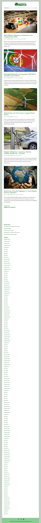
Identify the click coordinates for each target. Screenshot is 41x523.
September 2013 (7, 484)
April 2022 (6, 279)
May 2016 (6, 420)
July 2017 (6, 392)
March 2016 (6, 424)
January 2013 (6, 499)
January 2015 (6, 452)
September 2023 (7, 245)
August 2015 (6, 438)
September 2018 (7, 364)
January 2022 (6, 285)
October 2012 (6, 505)
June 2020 (6, 322)
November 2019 (7, 336)
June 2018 (6, 370)
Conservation (15, 155)
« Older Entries (7, 205)
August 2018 (6, 366)
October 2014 (6, 458)
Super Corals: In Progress (9, 230)
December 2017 (7, 382)
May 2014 (6, 468)
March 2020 (6, 328)
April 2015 (6, 446)
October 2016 (6, 410)
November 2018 (7, 360)
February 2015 (6, 450)
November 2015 (7, 432)
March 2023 (6, 257)
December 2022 (7, 263)
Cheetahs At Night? (7, 228)
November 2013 (7, 480)
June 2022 (6, 275)
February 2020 (6, 330)
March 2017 (6, 400)
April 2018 (6, 374)
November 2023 (7, 241)
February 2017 (6, 402)
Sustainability (23, 38)
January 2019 (6, 356)
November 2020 (7, 312)
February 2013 (6, 497)
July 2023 (6, 249)
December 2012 (7, 501)
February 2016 (6, 426)
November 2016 (7, 408)
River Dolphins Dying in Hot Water (10, 234)
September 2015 (7, 436)
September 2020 (7, 316)
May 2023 (6, 253)
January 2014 (6, 476)
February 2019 (6, 354)
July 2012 (6, 511)
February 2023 (6, 259)
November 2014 (7, 456)
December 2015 (7, 430)
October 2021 (6, 291)
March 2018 (6, 376)
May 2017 (6, 396)
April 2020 (6, 326)
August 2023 (6, 247)
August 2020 (6, 318)
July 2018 (6, 368)
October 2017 (6, 386)
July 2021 (6, 297)
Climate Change (15, 194)
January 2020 (6, 332)
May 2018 (6, 372)
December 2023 (7, 239)
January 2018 (6, 380)
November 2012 (7, 503)
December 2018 (7, 358)
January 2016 (6, 428)
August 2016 (6, 414)
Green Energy (15, 77)
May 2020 (6, 324)
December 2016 (7, 406)
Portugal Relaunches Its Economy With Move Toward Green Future (20, 75)
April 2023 (6, 255)
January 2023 (6, 261)
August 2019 (6, 342)
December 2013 (7, 478)
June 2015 (6, 442)
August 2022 (6, 271)
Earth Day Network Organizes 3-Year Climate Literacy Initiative (20, 191)
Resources (19, 38)
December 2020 (7, 310)
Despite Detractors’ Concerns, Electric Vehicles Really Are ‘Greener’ (17, 152)
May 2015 (6, 444)
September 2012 (7, 507)
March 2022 (6, 281)
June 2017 (6, 394)
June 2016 (6, 418)
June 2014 (6, 466)
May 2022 (6, 277)
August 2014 (6, 462)
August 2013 (6, 486)
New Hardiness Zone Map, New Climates (12, 226)
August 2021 (6, 295)
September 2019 (7, 340)
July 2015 (6, 440)
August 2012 (6, 509)
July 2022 (6, 273)
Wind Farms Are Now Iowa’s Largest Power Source (19, 113)
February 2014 (6, 474)
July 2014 (6, 464)
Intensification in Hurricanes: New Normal (12, 232)
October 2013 (6, 482)
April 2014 (6, 470)
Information (15, 38)
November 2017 (7, 384)
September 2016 (7, 412)
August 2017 (6, 390)
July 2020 (6, 320)
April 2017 (6, 398)
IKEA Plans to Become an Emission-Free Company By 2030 (18, 36)
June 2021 (6, 299)
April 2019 (6, 350)
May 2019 (6, 348)
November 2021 (7, 289)
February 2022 (6, 283)
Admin (6, 38)
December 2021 (7, 287)
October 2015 (6, 434)
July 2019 (6, 344)
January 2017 (6, 404)
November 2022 (7, 265)
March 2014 (6, 472)
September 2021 (7, 293)
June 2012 (6, 513)
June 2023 (6, 251)
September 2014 (7, 460)
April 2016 (6, 422)
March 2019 (6, 352)
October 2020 (6, 314)
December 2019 (7, 334)
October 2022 (6, 267)
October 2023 (6, 243)
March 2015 (6, 448)
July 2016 (6, 416)
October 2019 (6, 338)
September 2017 (7, 388)
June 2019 (6, 346)
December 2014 (7, 454)
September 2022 (7, 269)
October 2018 (6, 362)
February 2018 (6, 378)
